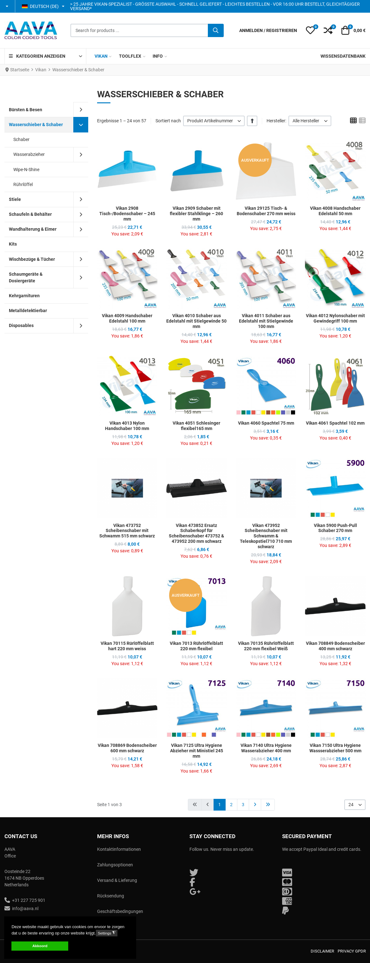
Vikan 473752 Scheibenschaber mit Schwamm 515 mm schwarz (127, 531)
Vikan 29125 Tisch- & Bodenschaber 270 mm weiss (266, 211)
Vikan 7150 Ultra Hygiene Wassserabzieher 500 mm (335, 748)
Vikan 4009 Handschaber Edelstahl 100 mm (127, 318)
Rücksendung (110, 895)
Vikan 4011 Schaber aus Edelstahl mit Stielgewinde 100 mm (266, 321)
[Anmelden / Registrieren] (268, 30)
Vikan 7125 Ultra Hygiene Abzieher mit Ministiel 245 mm (196, 751)
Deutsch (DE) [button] (40, 6)
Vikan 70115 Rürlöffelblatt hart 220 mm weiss (127, 646)
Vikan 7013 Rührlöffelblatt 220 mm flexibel (196, 646)
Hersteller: (276, 120)
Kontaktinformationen (119, 849)
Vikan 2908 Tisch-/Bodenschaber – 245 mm (127, 213)
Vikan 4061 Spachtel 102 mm (335, 423)
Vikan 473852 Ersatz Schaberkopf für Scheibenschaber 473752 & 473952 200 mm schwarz (196, 533)
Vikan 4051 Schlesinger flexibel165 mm (196, 426)
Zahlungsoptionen (115, 864)
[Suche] (216, 30)
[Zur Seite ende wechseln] (268, 805)
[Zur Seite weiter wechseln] (255, 805)
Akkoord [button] (39, 946)
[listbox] (214, 121)
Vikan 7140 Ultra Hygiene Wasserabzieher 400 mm (266, 748)
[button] (7, 6)
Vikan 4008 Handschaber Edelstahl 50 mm (335, 211)
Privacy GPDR (352, 951)
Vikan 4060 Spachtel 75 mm (266, 423)
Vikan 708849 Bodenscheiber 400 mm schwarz (335, 646)
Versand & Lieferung (117, 880)
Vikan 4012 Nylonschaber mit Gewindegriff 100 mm (335, 318)
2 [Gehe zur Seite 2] (231, 804)
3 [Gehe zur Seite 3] (243, 804)
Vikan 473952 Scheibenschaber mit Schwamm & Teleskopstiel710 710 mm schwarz (266, 536)
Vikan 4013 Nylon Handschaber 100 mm (127, 426)
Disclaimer (322, 951)
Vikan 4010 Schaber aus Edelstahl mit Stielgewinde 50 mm (196, 321)
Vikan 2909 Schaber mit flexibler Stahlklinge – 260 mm (196, 213)
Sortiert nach (168, 120)
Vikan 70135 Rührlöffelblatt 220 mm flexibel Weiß (266, 646)
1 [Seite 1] (219, 804)
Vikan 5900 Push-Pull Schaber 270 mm (335, 528)
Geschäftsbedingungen (120, 911)
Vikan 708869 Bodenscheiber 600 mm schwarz (127, 748)
